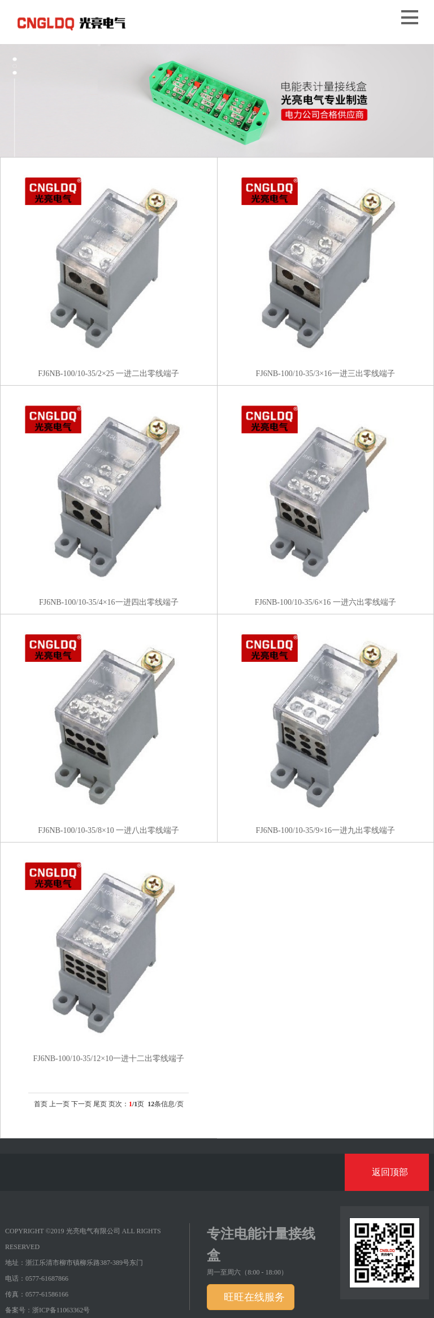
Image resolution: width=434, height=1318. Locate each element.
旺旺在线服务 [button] (253, 1297)
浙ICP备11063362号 (61, 1310)
